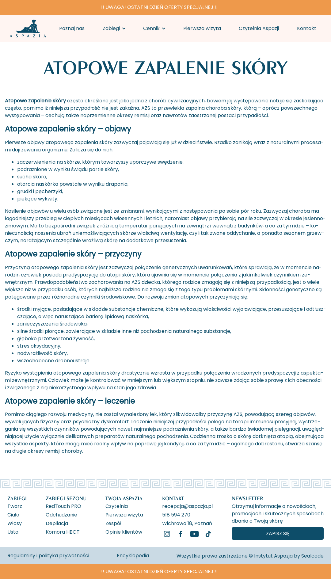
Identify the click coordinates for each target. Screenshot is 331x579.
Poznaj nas (72, 28)
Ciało (13, 514)
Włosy (14, 523)
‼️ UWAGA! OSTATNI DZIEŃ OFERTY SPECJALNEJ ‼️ (159, 7)
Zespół (113, 523)
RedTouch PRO (63, 506)
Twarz (14, 506)
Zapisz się (278, 533)
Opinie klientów (123, 531)
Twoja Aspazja (124, 498)
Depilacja (57, 523)
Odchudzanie (61, 514)
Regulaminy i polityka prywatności (48, 555)
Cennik (151, 28)
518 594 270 (176, 514)
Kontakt (306, 28)
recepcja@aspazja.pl (187, 506)
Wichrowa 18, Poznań (187, 523)
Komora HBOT (63, 531)
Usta (12, 531)
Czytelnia (116, 506)
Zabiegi (111, 28)
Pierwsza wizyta (202, 28)
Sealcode (312, 555)
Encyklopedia (133, 555)
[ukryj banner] (323, 9)
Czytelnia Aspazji (259, 28)
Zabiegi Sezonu (66, 498)
